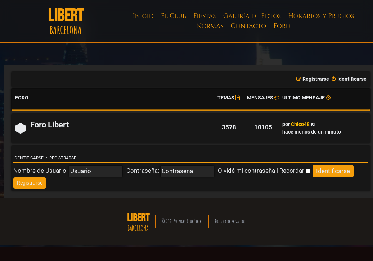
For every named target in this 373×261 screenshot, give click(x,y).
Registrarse (62, 157)
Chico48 (300, 124)
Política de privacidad (230, 221)
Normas (209, 26)
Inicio (143, 15)
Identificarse (28, 157)
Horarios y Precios (321, 15)
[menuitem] (349, 79)
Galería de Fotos (252, 15)
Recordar (294, 170)
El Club (173, 15)
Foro (282, 26)
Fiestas (204, 15)
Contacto (248, 26)
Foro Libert (49, 124)
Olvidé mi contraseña (246, 170)
